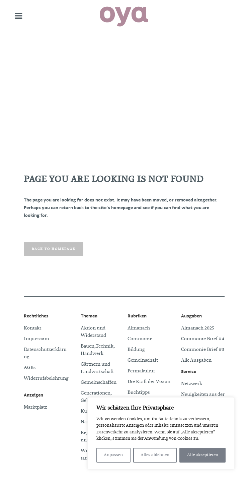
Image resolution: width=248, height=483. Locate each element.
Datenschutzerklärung (45, 353)
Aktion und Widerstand (93, 332)
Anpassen (113, 455)
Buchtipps (139, 392)
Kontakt (32, 328)
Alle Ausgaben (196, 360)
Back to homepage (53, 249)
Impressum (36, 339)
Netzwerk (191, 383)
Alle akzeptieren (202, 455)
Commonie (140, 339)
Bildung (136, 349)
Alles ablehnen (155, 455)
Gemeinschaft (143, 360)
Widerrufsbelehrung (46, 378)
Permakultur (141, 371)
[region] (161, 433)
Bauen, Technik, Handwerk (97, 350)
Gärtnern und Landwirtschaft (97, 368)
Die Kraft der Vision (149, 381)
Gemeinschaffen (98, 382)
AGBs (29, 367)
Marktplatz (35, 407)
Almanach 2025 (197, 328)
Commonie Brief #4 (202, 339)
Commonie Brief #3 (202, 349)
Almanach (139, 328)
